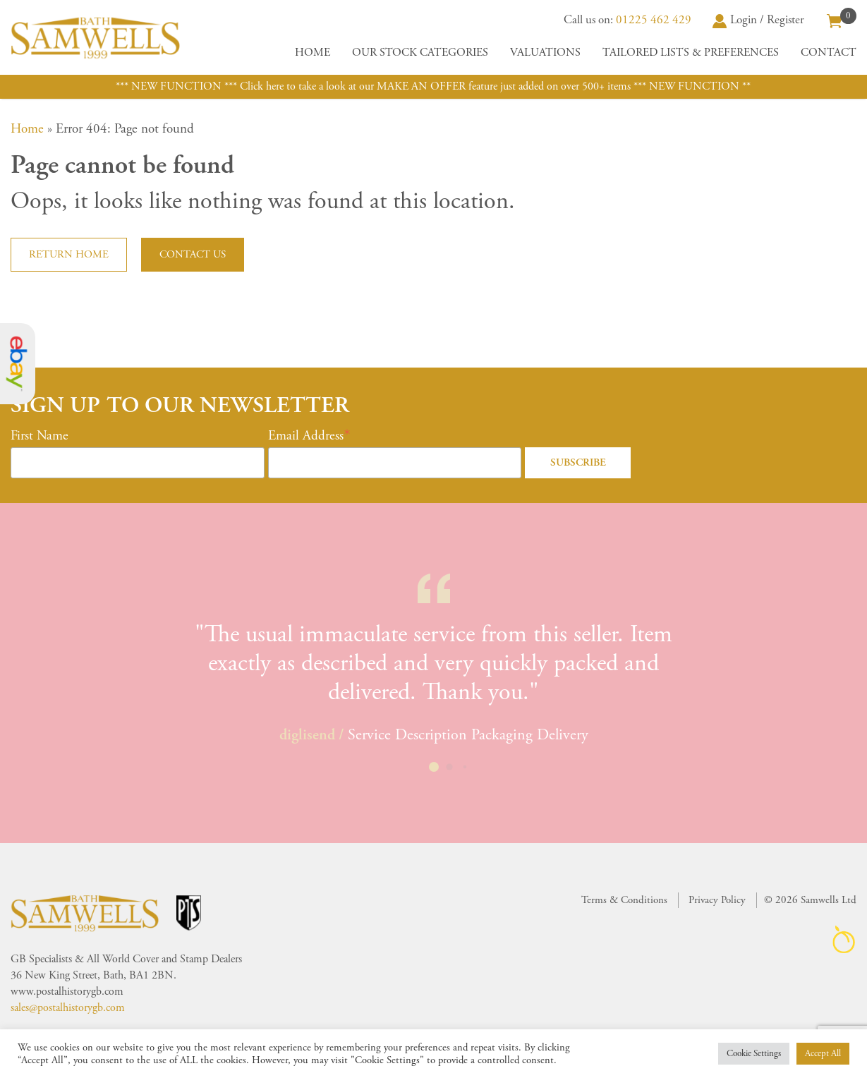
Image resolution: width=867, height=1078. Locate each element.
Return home (69, 254)
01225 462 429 (653, 20)
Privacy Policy (717, 900)
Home (312, 52)
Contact (828, 52)
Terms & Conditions (624, 900)
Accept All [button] (823, 1054)
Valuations (545, 52)
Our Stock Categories (420, 52)
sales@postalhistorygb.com (68, 1007)
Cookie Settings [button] (754, 1054)
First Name (39, 436)
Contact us (192, 254)
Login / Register (758, 20)
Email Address (306, 436)
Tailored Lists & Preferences (690, 52)
